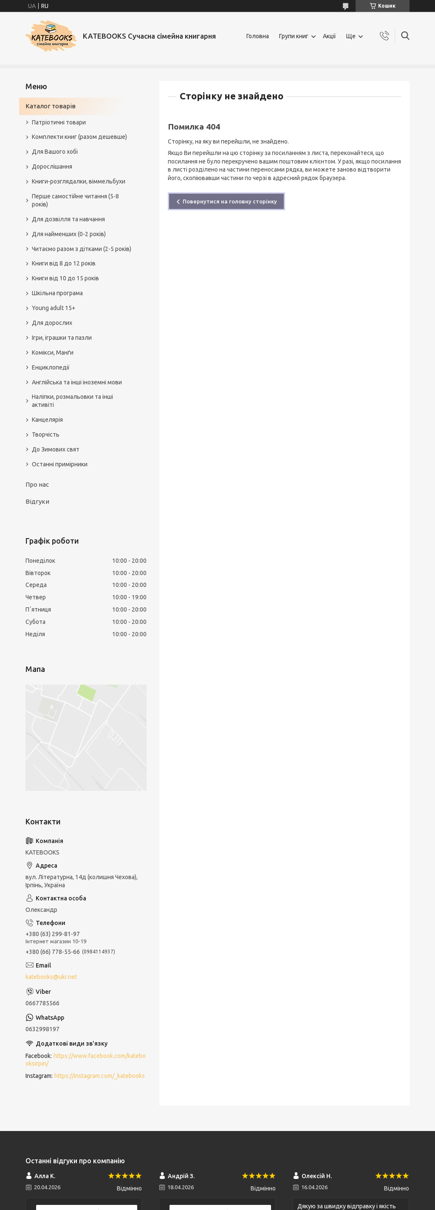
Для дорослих (52, 322)
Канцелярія (47, 419)
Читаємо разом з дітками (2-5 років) (81, 248)
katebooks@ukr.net (51, 976)
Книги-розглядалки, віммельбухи (78, 181)
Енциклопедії (51, 367)
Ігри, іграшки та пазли (62, 337)
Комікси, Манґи (52, 352)
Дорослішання (52, 166)
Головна (257, 36)
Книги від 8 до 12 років (64, 263)
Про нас (37, 484)
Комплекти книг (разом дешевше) (79, 136)
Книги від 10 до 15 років (65, 278)
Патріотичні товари (59, 122)
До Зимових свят (55, 449)
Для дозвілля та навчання (68, 219)
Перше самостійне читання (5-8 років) (75, 200)
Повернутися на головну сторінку (230, 201)
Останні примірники (60, 464)
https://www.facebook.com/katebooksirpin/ (85, 1059)
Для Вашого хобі (55, 151)
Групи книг (293, 36)
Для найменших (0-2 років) (69, 234)
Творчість (45, 434)
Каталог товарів (50, 106)
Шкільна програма (57, 293)
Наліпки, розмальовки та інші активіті (72, 400)
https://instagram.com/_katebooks (99, 1075)
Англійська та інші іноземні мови (77, 382)
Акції (329, 36)
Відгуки (37, 501)
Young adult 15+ (53, 308)
